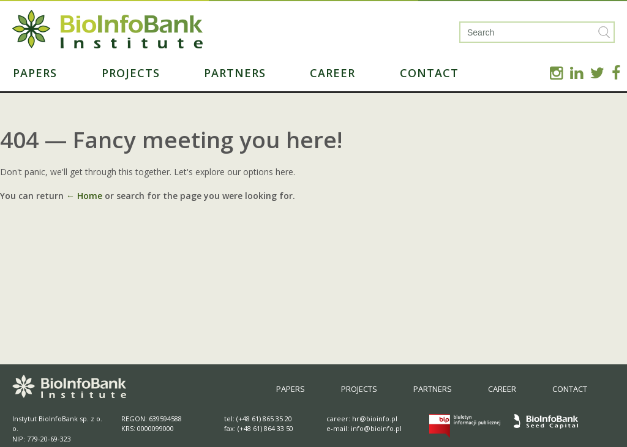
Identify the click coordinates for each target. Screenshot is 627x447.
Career (332, 73)
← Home (84, 195)
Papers (35, 73)
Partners (235, 73)
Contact (429, 73)
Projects (131, 73)
